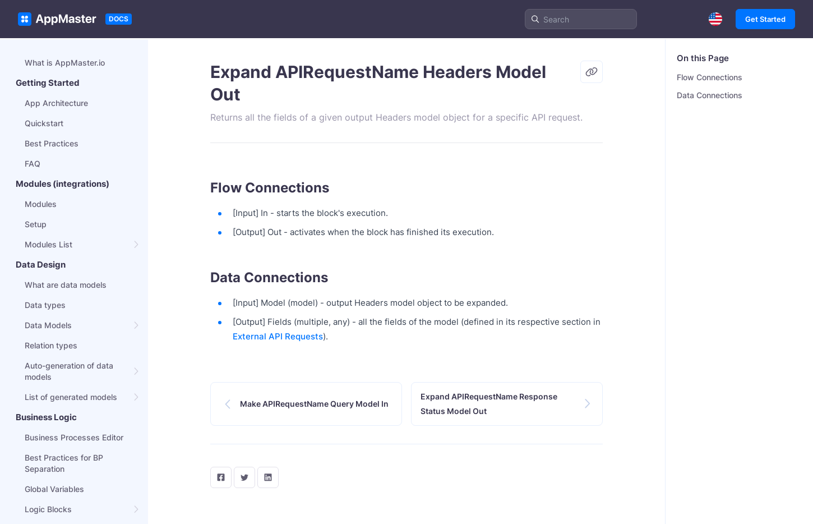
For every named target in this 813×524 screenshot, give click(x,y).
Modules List (48, 244)
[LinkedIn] (268, 477)
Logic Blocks (48, 509)
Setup (36, 224)
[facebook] (221, 477)
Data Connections (709, 95)
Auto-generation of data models (69, 371)
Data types (45, 305)
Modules (41, 204)
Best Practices (51, 143)
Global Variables (54, 489)
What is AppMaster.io (65, 62)
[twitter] (244, 477)
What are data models (66, 284)
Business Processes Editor (74, 437)
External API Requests (278, 336)
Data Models (48, 325)
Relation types (51, 345)
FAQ (32, 163)
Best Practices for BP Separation (64, 463)
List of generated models (71, 397)
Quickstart (44, 123)
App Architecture (56, 103)
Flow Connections (709, 77)
